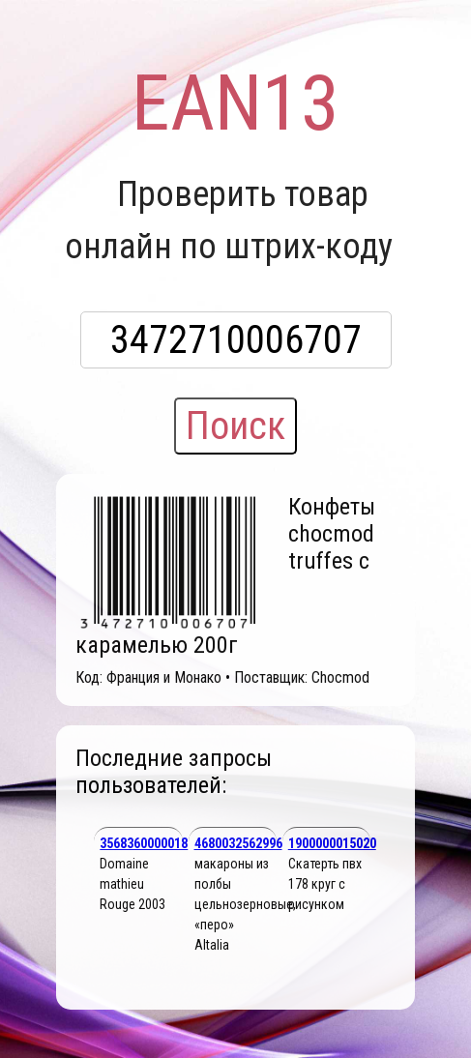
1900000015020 (332, 843)
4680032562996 (238, 843)
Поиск (235, 426)
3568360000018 (144, 843)
